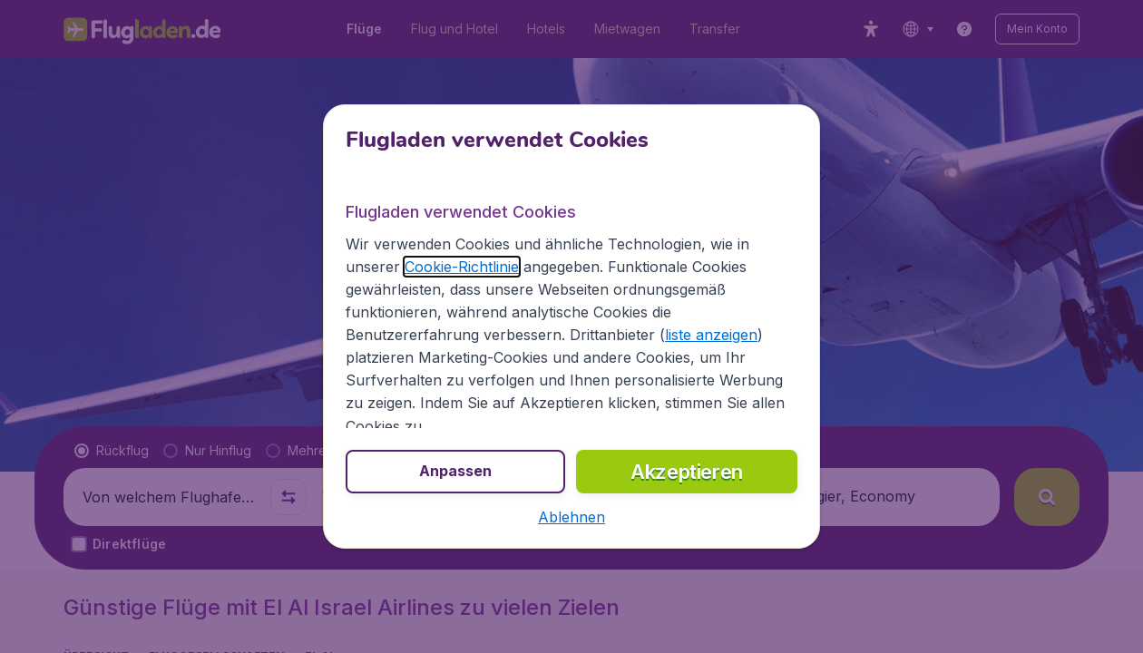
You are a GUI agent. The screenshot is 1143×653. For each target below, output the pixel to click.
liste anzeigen (711, 335)
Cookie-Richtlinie (462, 267)
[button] (571, 517)
